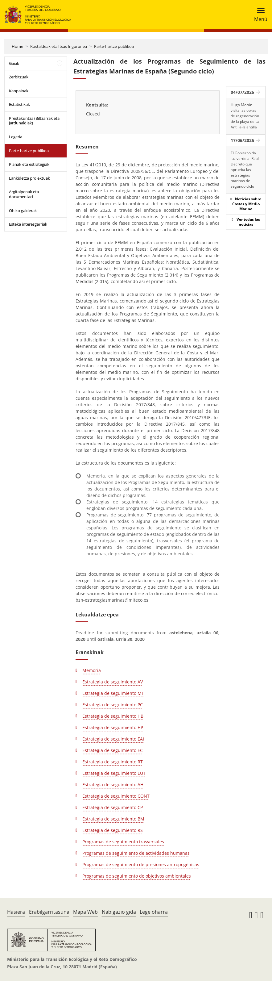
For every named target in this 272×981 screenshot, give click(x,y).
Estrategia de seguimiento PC (112, 705)
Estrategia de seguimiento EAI (113, 739)
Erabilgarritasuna (49, 911)
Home (17, 46)
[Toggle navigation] (259, 14)
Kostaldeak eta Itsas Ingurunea (58, 46)
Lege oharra (154, 911)
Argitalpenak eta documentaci (24, 194)
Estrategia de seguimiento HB (112, 716)
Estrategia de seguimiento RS (112, 830)
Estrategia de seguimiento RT (112, 762)
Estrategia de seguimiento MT (113, 693)
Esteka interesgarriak (28, 224)
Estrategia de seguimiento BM (113, 819)
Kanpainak (18, 91)
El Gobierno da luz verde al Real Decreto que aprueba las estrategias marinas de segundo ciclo (245, 169)
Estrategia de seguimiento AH (112, 784)
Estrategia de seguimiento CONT (116, 796)
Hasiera (16, 911)
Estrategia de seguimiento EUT (114, 773)
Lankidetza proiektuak (29, 178)
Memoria (91, 670)
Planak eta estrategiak (29, 164)
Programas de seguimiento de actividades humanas (136, 853)
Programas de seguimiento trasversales (123, 842)
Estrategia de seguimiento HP (112, 727)
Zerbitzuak (18, 77)
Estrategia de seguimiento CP (112, 807)
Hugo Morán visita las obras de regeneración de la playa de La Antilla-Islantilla (245, 116)
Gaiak (14, 63)
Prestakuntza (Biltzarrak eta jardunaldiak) (34, 120)
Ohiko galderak (23, 210)
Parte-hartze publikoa (114, 46)
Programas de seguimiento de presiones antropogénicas (140, 864)
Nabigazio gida (119, 911)
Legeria (15, 137)
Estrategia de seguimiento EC (112, 750)
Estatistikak (19, 104)
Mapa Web (85, 911)
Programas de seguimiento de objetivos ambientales (136, 876)
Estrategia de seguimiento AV (112, 682)
